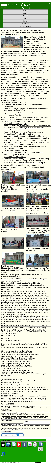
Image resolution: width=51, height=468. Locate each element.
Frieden (46, 416)
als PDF (24, 150)
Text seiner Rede (16, 130)
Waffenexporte (36, 416)
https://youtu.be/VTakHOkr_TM (32, 128)
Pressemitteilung (43, 417)
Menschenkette (8, 414)
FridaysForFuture (40, 414)
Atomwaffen (13, 416)
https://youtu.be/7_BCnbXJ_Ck (34, 140)
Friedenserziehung (9, 417)
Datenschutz (10, 464)
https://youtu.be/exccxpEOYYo (22, 144)
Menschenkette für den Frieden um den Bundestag (24, 30)
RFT (25, 18)
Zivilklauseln (25, 417)
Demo (13, 414)
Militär (18, 416)
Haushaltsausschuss (33, 417)
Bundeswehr (23, 416)
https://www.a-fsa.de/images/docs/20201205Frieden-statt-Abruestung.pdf (24, 278)
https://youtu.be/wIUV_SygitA (15, 157)
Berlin (20, 414)
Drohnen (42, 416)
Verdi (27, 414)
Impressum (3, 464)
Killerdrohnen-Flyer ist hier (39, 70)
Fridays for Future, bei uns (29, 132)
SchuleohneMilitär (6, 416)
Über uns (25, 10)
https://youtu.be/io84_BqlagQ (21, 148)
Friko (17, 414)
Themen (25, 13)
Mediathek (25, 23)
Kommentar (15, 424)
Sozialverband (32, 414)
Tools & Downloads (25, 26)
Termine (25, 16)
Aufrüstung (29, 416)
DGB (23, 414)
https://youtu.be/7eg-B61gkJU (15, 124)
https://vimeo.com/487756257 (30, 163)
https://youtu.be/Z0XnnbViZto (21, 134)
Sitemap (16, 464)
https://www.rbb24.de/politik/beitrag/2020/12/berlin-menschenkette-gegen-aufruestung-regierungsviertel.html (23, 284)
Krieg (3, 417)
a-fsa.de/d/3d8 (32, 406)
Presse (25, 21)
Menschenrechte (18, 417)
